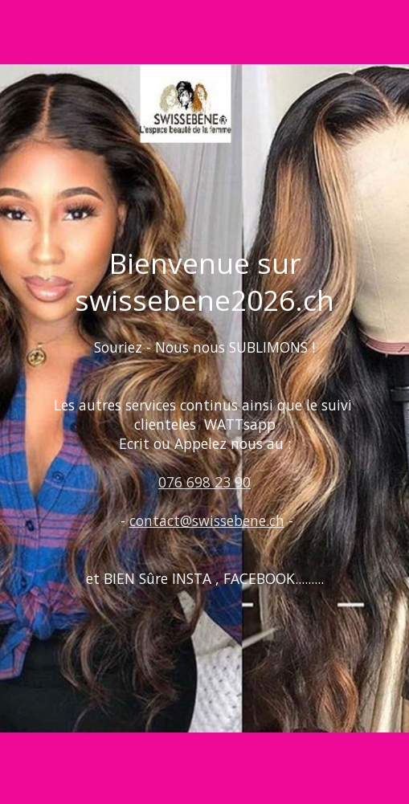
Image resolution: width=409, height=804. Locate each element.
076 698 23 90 (204, 482)
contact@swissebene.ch (206, 520)
